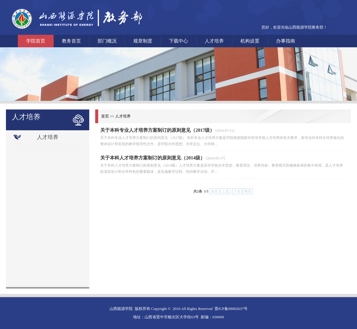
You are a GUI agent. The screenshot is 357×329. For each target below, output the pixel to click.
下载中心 (178, 40)
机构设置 (249, 40)
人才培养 (214, 40)
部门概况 (107, 40)
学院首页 (35, 40)
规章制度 (142, 40)
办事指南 (285, 40)
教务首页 (71, 40)
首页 (105, 116)
